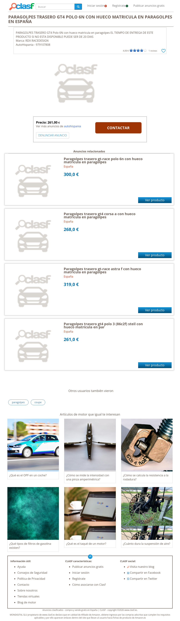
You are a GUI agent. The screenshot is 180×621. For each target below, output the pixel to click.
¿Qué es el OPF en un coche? (28, 475)
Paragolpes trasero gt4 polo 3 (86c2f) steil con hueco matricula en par (103, 325)
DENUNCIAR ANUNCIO (52, 135)
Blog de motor (26, 602)
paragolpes (18, 402)
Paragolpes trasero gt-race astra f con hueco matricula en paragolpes (102, 270)
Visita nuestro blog (140, 567)
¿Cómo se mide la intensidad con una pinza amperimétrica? (87, 477)
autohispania (72, 126)
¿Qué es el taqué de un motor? (86, 544)
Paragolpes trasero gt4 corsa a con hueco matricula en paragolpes (100, 215)
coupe (37, 402)
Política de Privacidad (31, 579)
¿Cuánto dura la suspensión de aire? (146, 544)
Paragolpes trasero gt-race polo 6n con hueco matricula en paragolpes (103, 160)
